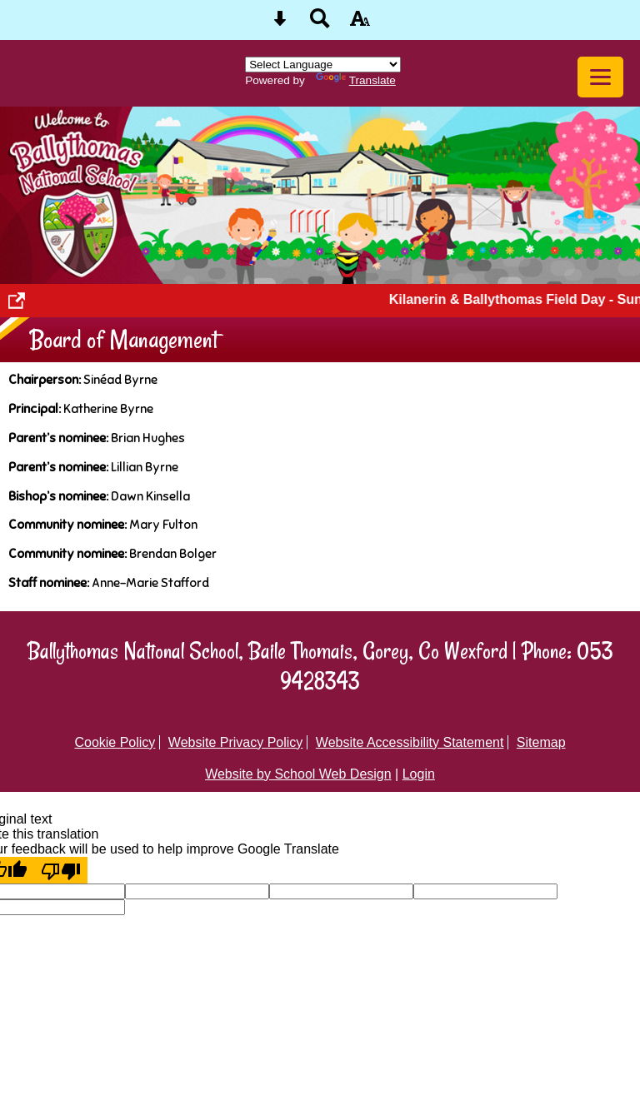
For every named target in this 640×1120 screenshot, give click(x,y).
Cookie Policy (114, 742)
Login (418, 774)
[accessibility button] (360, 24)
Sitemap (541, 742)
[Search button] (320, 24)
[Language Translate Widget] (323, 64)
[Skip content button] (280, 24)
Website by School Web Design (298, 774)
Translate (356, 80)
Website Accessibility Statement (410, 742)
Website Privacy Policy (235, 742)
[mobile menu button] (600, 77)
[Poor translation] (61, 870)
